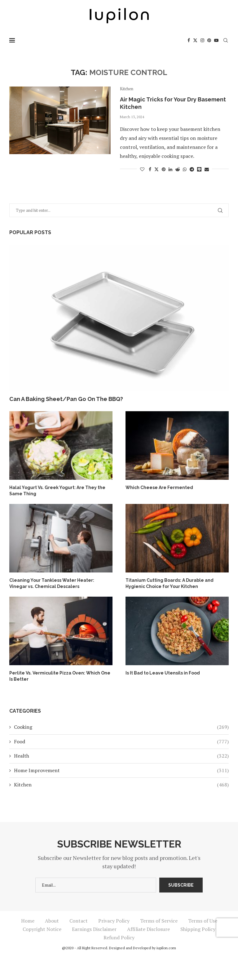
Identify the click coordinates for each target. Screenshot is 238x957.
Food (121, 741)
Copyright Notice (42, 929)
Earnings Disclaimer (94, 929)
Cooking (121, 726)
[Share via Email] (207, 169)
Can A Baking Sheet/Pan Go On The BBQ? (66, 399)
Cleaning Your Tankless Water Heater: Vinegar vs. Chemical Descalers (51, 583)
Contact (78, 920)
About (52, 920)
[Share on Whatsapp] (185, 169)
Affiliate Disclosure (148, 929)
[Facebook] (188, 40)
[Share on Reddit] (177, 169)
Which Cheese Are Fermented (159, 487)
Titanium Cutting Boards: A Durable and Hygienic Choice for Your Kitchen (170, 583)
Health (121, 755)
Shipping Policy (197, 929)
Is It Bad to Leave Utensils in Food (163, 672)
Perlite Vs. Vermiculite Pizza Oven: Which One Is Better (59, 676)
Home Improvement (121, 770)
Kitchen (121, 784)
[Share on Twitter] (156, 169)
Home (27, 920)
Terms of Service (159, 920)
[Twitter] (195, 40)
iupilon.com (166, 948)
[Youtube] (216, 40)
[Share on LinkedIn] (170, 169)
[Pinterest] (209, 40)
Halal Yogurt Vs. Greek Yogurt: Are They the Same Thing (57, 490)
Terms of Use (202, 920)
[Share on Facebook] (150, 169)
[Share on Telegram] (192, 169)
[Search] (226, 40)
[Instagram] (202, 40)
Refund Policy (119, 937)
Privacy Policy (114, 920)
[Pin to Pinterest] (163, 169)
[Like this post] (142, 169)
